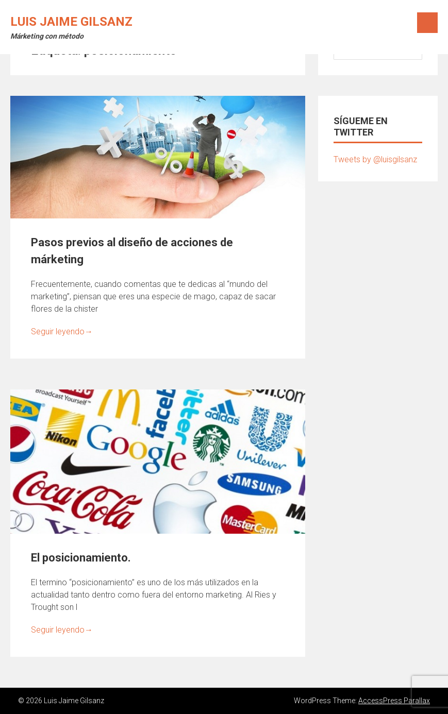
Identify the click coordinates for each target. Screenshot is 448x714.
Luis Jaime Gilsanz (71, 21)
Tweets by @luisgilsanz (375, 159)
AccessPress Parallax (394, 700)
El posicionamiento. (81, 557)
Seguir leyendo (62, 331)
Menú (427, 22)
